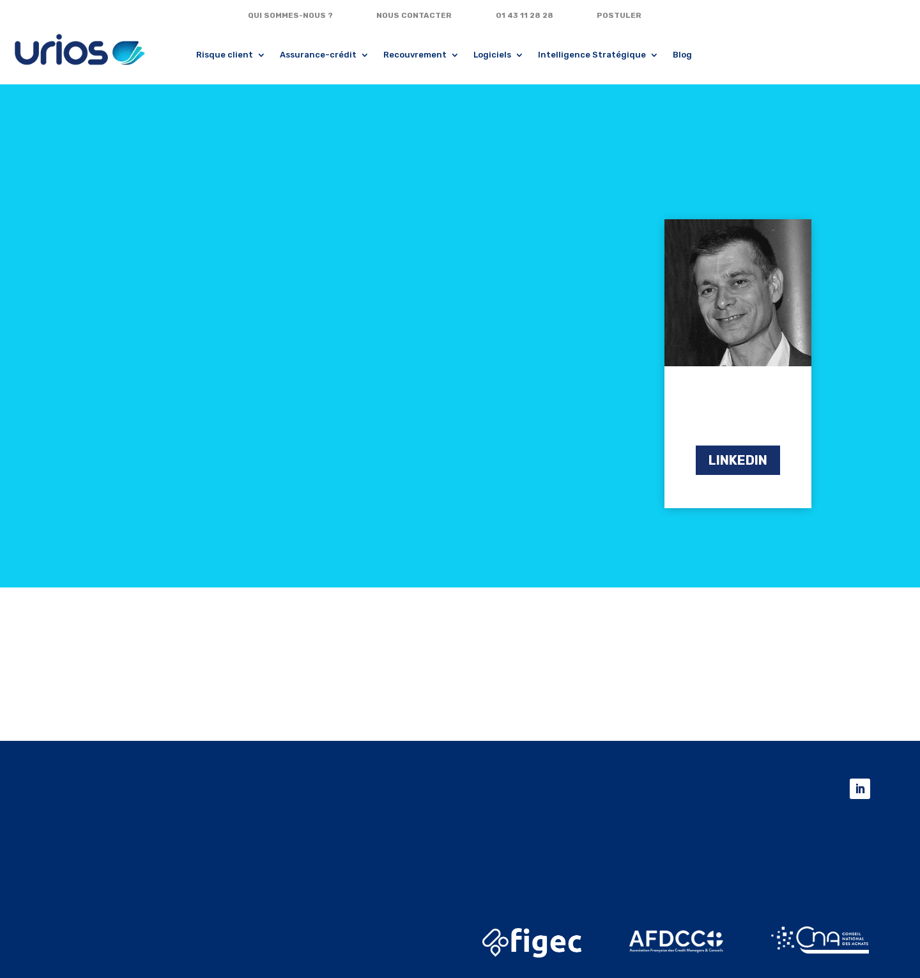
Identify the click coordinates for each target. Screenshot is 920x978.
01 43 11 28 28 (524, 15)
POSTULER (619, 15)
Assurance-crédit (318, 54)
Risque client (224, 54)
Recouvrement (415, 54)
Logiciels (492, 54)
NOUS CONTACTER (414, 15)
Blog (682, 54)
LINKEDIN (738, 460)
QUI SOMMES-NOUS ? (290, 15)
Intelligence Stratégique (592, 54)
